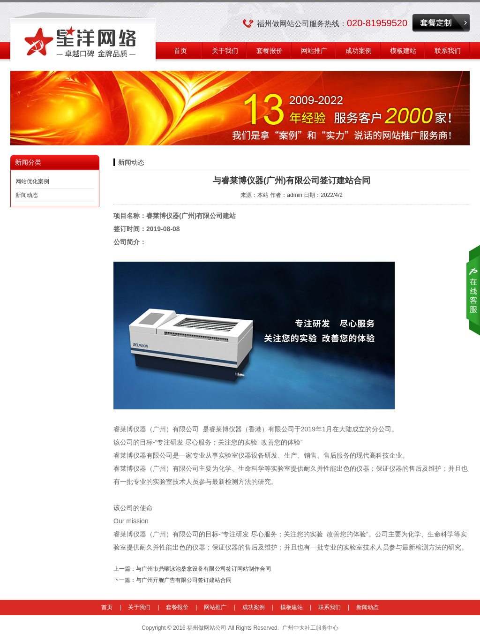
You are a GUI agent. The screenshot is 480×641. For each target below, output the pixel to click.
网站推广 (314, 50)
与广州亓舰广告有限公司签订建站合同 (184, 580)
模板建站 (403, 50)
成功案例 (358, 50)
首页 (180, 50)
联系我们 (448, 50)
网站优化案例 (32, 181)
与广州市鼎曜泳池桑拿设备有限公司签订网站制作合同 (203, 569)
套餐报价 (269, 50)
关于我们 (225, 50)
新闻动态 (26, 195)
